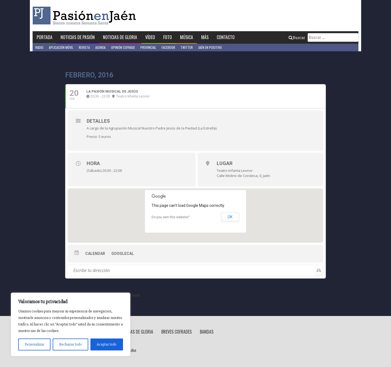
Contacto (226, 37)
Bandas (206, 331)
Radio (39, 47)
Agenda (100, 47)
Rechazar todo (70, 344)
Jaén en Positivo (210, 47)
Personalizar (34, 344)
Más (205, 37)
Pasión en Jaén (86, 15)
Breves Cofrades (176, 331)
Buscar (297, 37)
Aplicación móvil (61, 47)
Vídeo (150, 37)
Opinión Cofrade (123, 47)
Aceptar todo (106, 344)
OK (230, 217)
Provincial (148, 47)
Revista (84, 47)
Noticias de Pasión (78, 37)
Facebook (168, 47)
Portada (44, 37)
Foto (167, 37)
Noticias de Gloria (120, 37)
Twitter (187, 47)
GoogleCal (122, 253)
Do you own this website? (170, 217)
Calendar (95, 253)
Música (186, 37)
